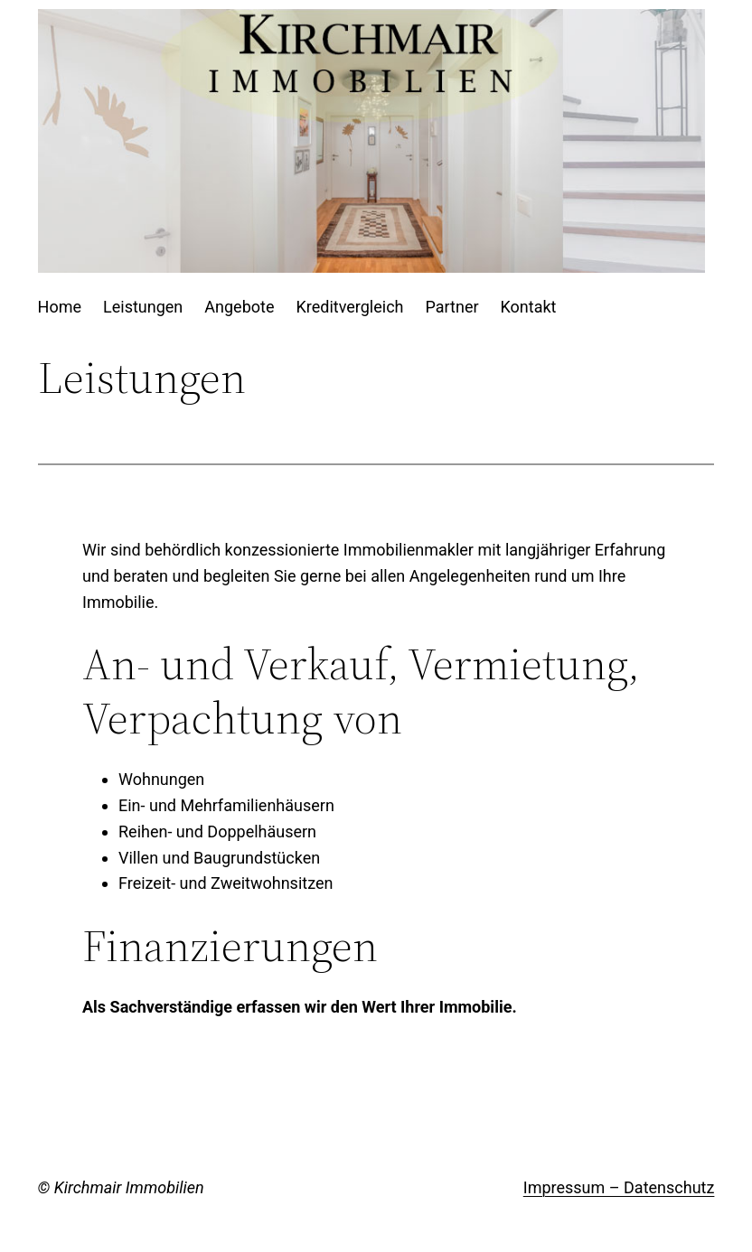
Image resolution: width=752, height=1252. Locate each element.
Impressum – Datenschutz (619, 1187)
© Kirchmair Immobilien (121, 1187)
